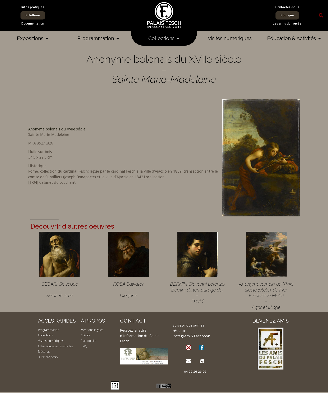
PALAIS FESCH (164, 23)
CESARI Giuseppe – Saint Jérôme (59, 289)
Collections (164, 38)
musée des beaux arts (164, 27)
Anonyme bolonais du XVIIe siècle (56, 128)
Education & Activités (294, 38)
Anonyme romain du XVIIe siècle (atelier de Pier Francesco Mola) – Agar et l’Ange (266, 295)
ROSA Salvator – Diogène (128, 289)
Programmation (98, 38)
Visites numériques (230, 38)
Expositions (33, 38)
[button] (321, 15)
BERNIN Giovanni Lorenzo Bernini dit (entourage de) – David (197, 292)
